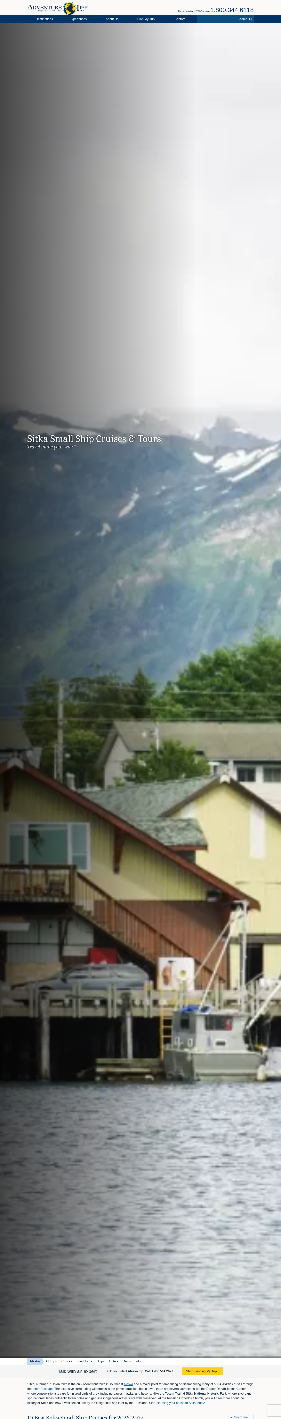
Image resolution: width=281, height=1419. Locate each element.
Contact (179, 19)
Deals (127, 1361)
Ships (101, 1361)
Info (138, 1361)
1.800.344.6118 (232, 9)
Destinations (44, 19)
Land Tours (84, 1361)
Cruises (66, 1361)
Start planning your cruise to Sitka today (176, 1403)
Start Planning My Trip (201, 1371)
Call (159, 1371)
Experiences (78, 19)
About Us (112, 19)
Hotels (113, 1361)
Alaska (35, 1361)
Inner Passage (43, 1388)
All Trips (51, 1361)
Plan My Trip (146, 19)
